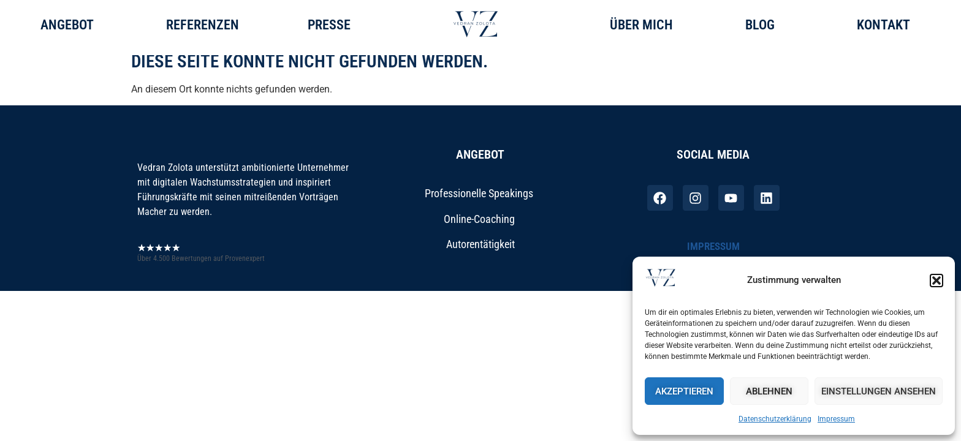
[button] (936, 280)
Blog (760, 24)
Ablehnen (769, 391)
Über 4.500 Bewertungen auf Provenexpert (201, 267)
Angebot (67, 24)
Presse (329, 24)
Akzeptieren (684, 391)
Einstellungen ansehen (878, 391)
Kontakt (883, 24)
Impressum (836, 419)
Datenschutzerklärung (775, 419)
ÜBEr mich (641, 24)
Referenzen (202, 24)
